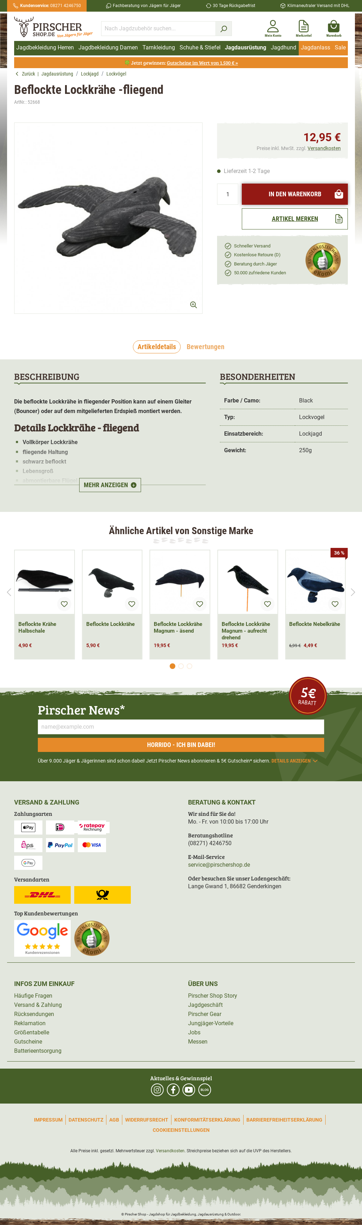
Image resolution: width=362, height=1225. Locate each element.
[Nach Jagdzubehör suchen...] (158, 28)
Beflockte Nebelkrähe (314, 624)
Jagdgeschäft (205, 1005)
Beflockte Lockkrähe (110, 624)
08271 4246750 (50, 5)
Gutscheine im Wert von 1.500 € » (202, 62)
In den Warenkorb (306, 194)
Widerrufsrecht (146, 1120)
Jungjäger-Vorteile (210, 1023)
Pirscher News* (81, 709)
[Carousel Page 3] (189, 666)
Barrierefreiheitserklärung (284, 1120)
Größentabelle (31, 1032)
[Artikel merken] (295, 218)
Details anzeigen (295, 761)
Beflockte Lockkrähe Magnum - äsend (178, 627)
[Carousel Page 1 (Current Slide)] (172, 666)
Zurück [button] (26, 74)
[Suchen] (223, 28)
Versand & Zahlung (38, 1005)
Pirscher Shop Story (212, 995)
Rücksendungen (34, 1014)
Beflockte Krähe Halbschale (37, 627)
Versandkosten (324, 148)
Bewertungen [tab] (205, 346)
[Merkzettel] (304, 27)
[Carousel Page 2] (181, 666)
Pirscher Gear (204, 1014)
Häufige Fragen (33, 995)
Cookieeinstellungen (181, 1130)
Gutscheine (28, 1041)
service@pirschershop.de (219, 864)
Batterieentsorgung (38, 1050)
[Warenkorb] (334, 27)
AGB (114, 1120)
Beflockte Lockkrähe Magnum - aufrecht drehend (246, 631)
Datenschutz (86, 1120)
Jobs (194, 1032)
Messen (198, 1041)
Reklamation (30, 1023)
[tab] (157, 347)
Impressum (48, 1120)
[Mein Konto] (273, 27)
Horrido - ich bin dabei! (181, 744)
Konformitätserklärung (207, 1120)
